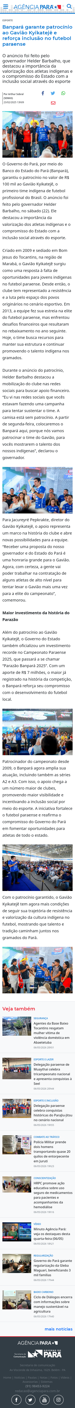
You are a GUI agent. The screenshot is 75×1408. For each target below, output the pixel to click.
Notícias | (21, 1377)
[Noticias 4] (34, 988)
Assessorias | (32, 1382)
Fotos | (55, 1377)
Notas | (45, 1377)
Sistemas (47, 1382)
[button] (4, 6)
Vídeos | (66, 1377)
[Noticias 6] (41, 988)
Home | (8, 1377)
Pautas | (34, 1377)
